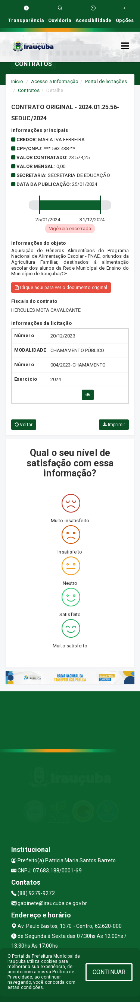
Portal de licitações (106, 81)
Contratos (29, 90)
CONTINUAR (109, 972)
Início (17, 81)
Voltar (23, 424)
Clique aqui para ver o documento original (61, 287)
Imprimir (114, 424)
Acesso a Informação (54, 81)
